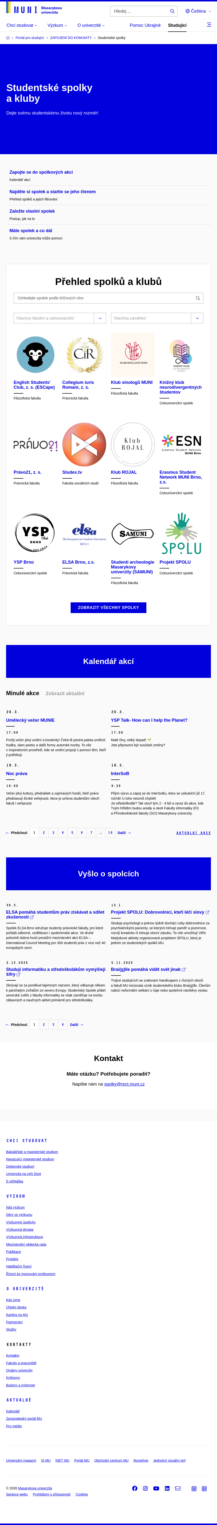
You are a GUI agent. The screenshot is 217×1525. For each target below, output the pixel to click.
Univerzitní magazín (21, 1460)
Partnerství (14, 1322)
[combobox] (53, 319)
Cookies (82, 1494)
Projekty (12, 1259)
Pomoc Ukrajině (145, 25)
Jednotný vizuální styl (169, 1460)
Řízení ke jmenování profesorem (30, 1274)
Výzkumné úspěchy (21, 1222)
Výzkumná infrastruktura (24, 1237)
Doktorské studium (20, 1166)
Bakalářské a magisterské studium (32, 1152)
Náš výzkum (15, 1207)
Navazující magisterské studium (30, 1159)
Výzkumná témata (19, 1229)
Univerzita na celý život (23, 1174)
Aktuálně (18, 1400)
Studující (177, 25)
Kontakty (12, 1355)
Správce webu (17, 1494)
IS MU (46, 1460)
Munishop (140, 1460)
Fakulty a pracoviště (21, 1363)
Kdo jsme (13, 1300)
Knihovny (13, 1378)
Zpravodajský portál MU (24, 1419)
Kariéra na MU (17, 1315)
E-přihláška (14, 1181)
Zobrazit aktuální (65, 693)
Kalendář (13, 1411)
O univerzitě (25, 1288)
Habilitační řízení (18, 1266)
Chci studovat (26, 1140)
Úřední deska (16, 1307)
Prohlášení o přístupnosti (52, 1494)
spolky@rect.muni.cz (124, 1084)
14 (110, 833)
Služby (11, 1329)
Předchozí (16, 833)
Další (124, 833)
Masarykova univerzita (35, 1488)
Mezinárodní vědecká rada (26, 1244)
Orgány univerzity (19, 1370)
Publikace (13, 1252)
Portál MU (81, 1460)
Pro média (14, 1426)
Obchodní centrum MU (111, 1460)
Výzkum (15, 1196)
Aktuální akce (193, 833)
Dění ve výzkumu (19, 1215)
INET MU (62, 1460)
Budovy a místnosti (20, 1385)
